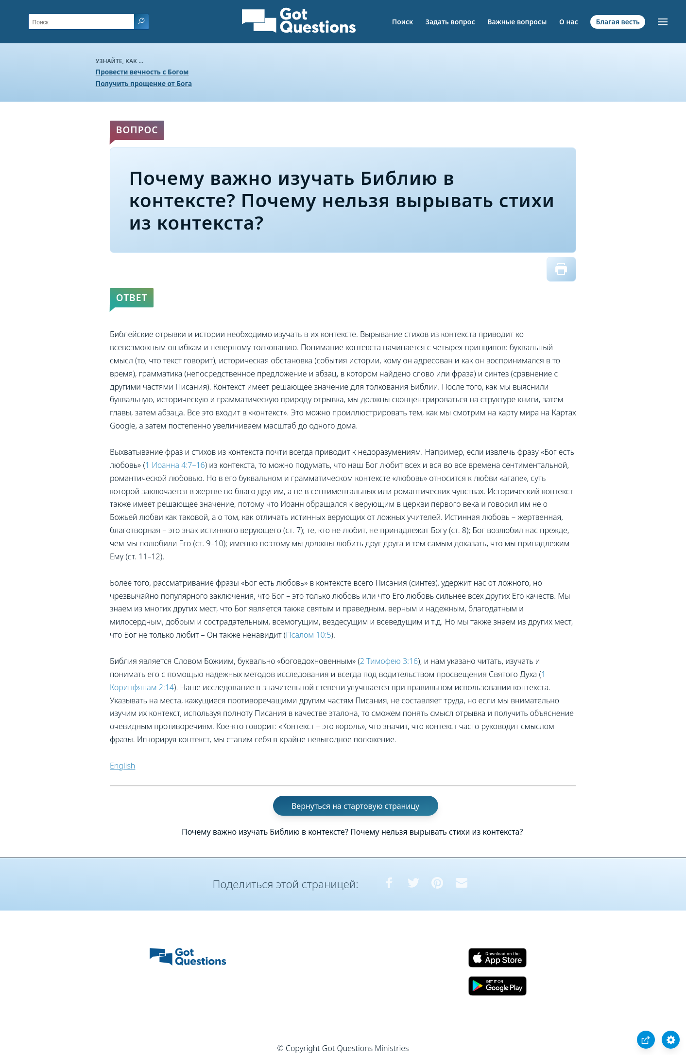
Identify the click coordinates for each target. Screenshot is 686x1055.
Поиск (402, 21)
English (122, 765)
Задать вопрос (450, 21)
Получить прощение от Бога (144, 83)
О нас (568, 21)
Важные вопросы (517, 21)
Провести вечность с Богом (142, 71)
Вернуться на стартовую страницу (355, 806)
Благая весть (617, 21)
